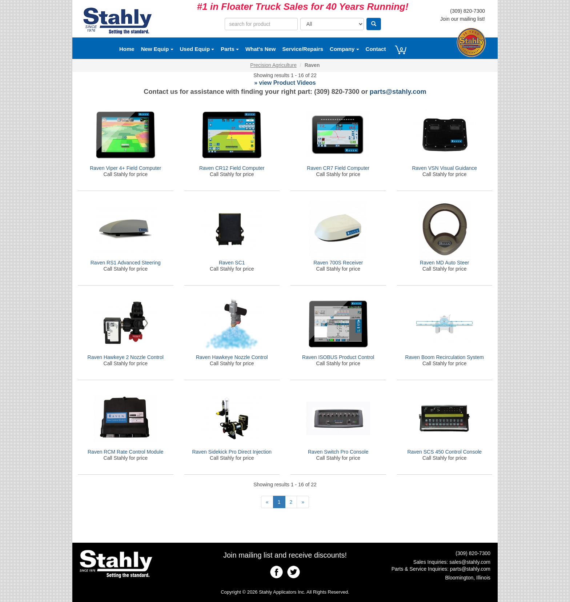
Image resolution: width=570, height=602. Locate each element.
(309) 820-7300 (467, 11)
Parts (230, 49)
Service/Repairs (303, 49)
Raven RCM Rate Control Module (126, 452)
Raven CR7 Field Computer (338, 168)
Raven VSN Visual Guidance (444, 168)
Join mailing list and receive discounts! (285, 555)
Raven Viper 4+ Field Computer (125, 168)
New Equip (157, 49)
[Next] (303, 502)
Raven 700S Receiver (338, 263)
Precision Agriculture (273, 65)
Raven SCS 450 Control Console (444, 452)
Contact (376, 49)
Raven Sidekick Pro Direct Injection (232, 452)
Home (127, 49)
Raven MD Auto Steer (444, 263)
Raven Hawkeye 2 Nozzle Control (126, 357)
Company (344, 49)
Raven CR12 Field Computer (232, 168)
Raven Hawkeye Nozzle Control (232, 357)
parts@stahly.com (398, 91)
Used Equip (197, 49)
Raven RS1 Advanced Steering (126, 263)
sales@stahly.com (469, 562)
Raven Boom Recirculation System (444, 357)
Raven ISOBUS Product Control (338, 357)
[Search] (373, 24)
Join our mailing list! (462, 19)
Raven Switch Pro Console (338, 452)
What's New (260, 49)
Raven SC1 (232, 263)
